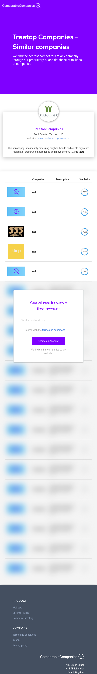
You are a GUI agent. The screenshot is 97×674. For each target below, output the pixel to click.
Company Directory (23, 618)
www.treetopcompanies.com (53, 138)
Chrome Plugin (21, 612)
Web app (17, 607)
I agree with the (43, 329)
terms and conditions (53, 330)
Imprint (16, 640)
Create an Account (49, 341)
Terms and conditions (24, 634)
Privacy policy (20, 645)
